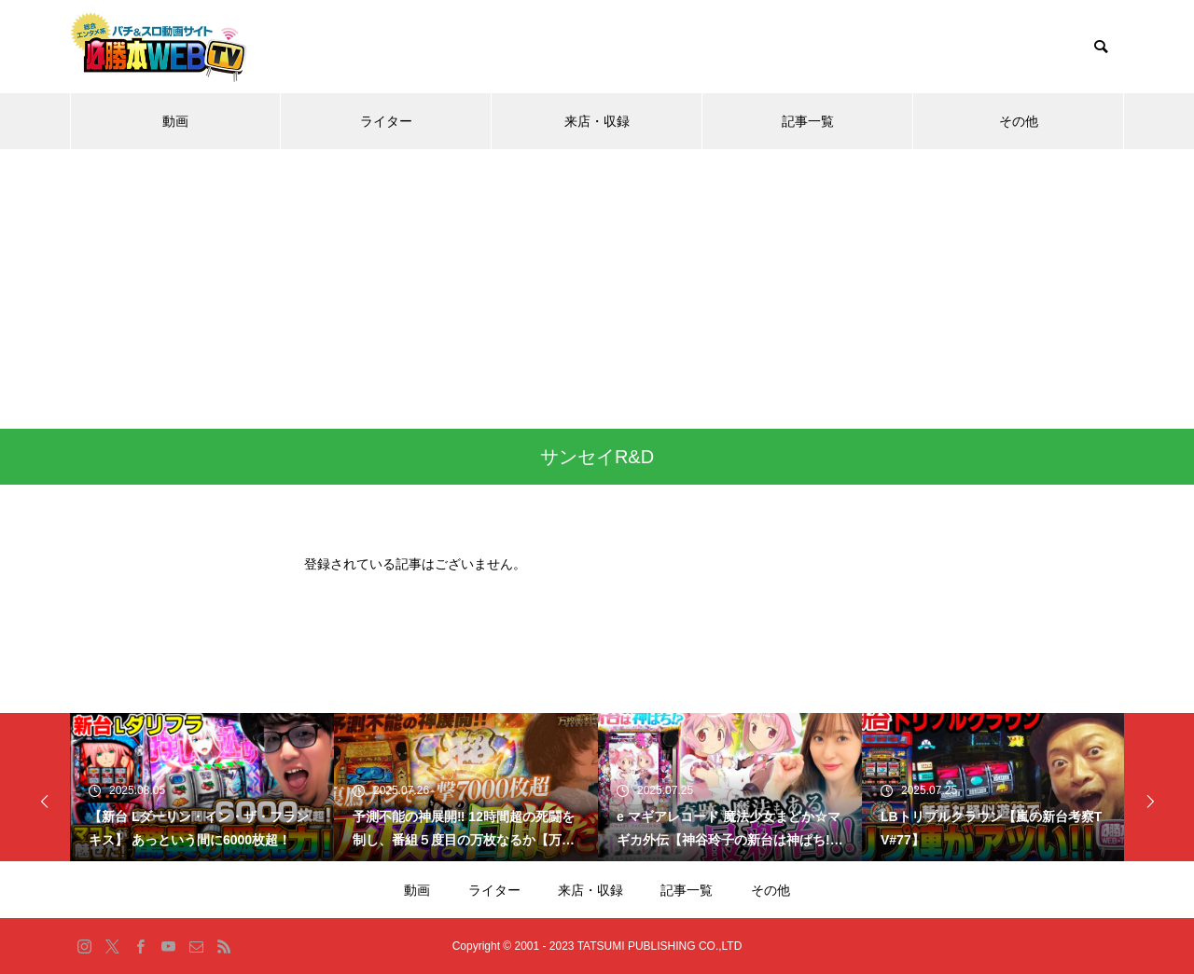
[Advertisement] (597, 288)
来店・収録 (597, 121)
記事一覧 (808, 121)
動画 (175, 121)
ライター (386, 121)
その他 (1018, 121)
